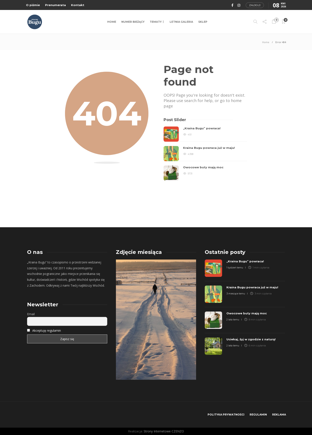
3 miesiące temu (235, 293)
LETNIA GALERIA (181, 21)
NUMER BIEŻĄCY (133, 21)
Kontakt (77, 5)
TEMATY (156, 21)
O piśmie (33, 5)
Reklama (279, 414)
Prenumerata (55, 5)
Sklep (202, 21)
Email (31, 314)
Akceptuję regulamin (46, 330)
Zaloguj (254, 5)
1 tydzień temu (234, 267)
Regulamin (258, 414)
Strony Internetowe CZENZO (164, 431)
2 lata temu (232, 319)
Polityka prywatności (226, 414)
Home (111, 21)
